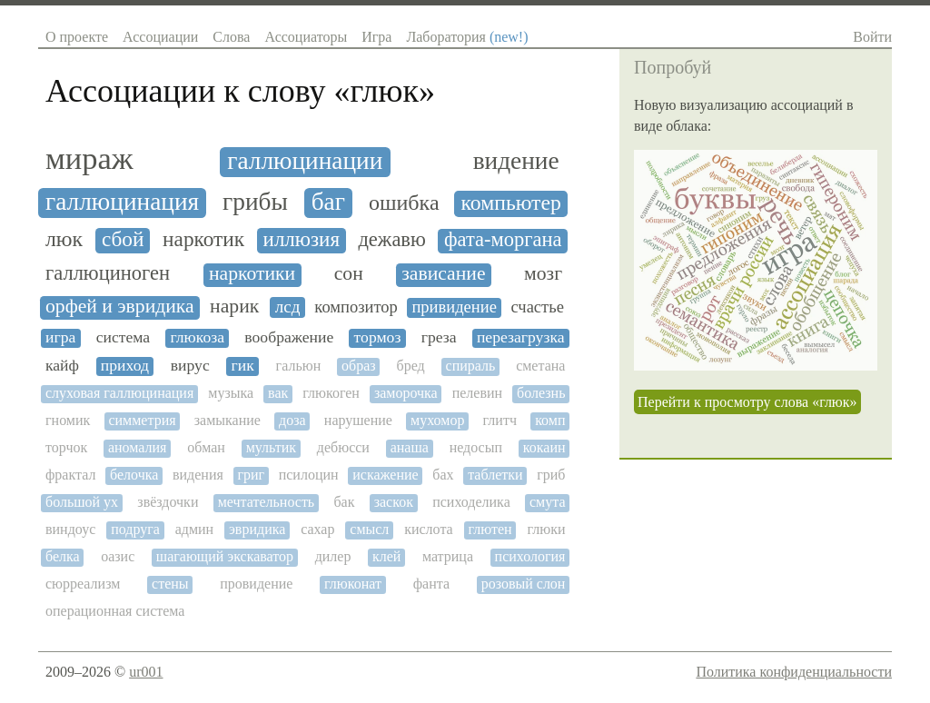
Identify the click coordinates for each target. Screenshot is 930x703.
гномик (67, 420)
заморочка (406, 393)
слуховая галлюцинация (119, 393)
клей (386, 556)
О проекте (76, 37)
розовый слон (523, 583)
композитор (356, 307)
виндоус (70, 529)
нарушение (358, 420)
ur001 (146, 671)
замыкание (227, 420)
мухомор (437, 420)
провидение (256, 583)
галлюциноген (107, 273)
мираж (89, 158)
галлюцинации (304, 160)
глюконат (352, 583)
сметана (540, 365)
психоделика (471, 502)
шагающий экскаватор (224, 556)
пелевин (477, 393)
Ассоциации (160, 37)
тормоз (377, 337)
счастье (536, 307)
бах (442, 474)
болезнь (541, 393)
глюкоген (331, 393)
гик (243, 365)
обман (206, 447)
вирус (190, 365)
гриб (551, 474)
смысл (369, 529)
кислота (428, 529)
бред (411, 365)
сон (348, 273)
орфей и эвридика (119, 306)
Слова (231, 37)
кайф (62, 365)
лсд (288, 306)
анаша (410, 447)
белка (62, 556)
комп (550, 420)
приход (125, 365)
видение (516, 160)
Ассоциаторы (305, 37)
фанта (431, 583)
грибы (255, 201)
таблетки (495, 474)
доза (292, 420)
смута (547, 502)
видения (198, 474)
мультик (271, 447)
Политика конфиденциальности (794, 671)
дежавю (391, 240)
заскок (393, 502)
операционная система (114, 611)
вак (278, 393)
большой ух (81, 502)
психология (530, 556)
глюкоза (197, 337)
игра (60, 337)
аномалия (137, 447)
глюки (546, 529)
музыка (230, 393)
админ (194, 529)
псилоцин (309, 474)
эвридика (257, 529)
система (123, 337)
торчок (66, 447)
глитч (500, 420)
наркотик (203, 239)
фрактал (70, 474)
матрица (447, 556)
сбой (123, 239)
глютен (490, 529)
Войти (872, 37)
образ (358, 365)
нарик (234, 306)
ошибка (404, 202)
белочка (134, 474)
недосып (476, 447)
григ (250, 474)
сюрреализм (82, 583)
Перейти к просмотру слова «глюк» (747, 402)
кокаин (544, 447)
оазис (117, 556)
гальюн (299, 365)
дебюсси (343, 447)
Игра (376, 37)
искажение (385, 474)
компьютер (511, 202)
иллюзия (301, 239)
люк (64, 239)
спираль (471, 365)
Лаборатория (467, 37)
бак (343, 502)
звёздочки (167, 502)
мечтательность (266, 502)
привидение (453, 307)
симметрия (141, 420)
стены (170, 583)
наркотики (252, 273)
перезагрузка (521, 337)
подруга (135, 529)
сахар (317, 529)
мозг (543, 273)
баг (328, 201)
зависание (443, 273)
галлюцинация (122, 201)
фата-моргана (503, 240)
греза (439, 337)
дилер (333, 556)
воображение (288, 337)
